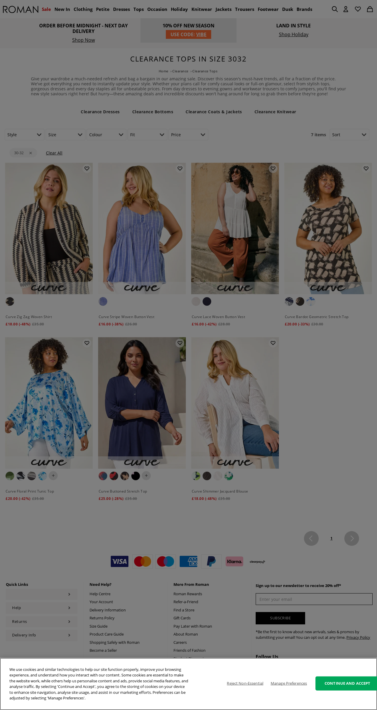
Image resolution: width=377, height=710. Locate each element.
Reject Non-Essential (245, 683)
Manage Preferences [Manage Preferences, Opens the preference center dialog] (289, 683)
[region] (188, 684)
